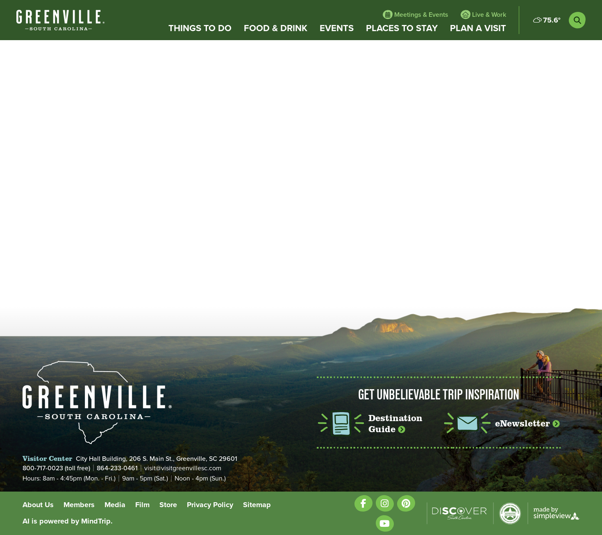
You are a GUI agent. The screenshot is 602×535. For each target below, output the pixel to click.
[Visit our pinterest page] (406, 503)
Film (142, 504)
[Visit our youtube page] (385, 523)
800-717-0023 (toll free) (56, 468)
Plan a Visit (478, 28)
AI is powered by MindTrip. (68, 521)
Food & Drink (275, 28)
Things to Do (200, 28)
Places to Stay (402, 28)
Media (114, 504)
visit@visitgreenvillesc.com (182, 468)
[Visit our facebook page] (363, 503)
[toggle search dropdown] (577, 20)
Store (168, 504)
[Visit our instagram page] (385, 503)
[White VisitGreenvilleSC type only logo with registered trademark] (60, 20)
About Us (38, 504)
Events (337, 28)
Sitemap (257, 504)
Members (79, 504)
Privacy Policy (210, 504)
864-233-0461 (117, 468)
